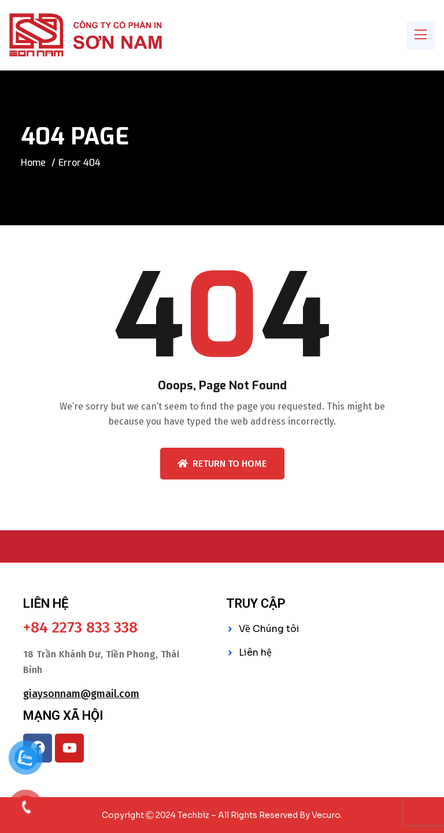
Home (33, 163)
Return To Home (222, 463)
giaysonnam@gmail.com (81, 693)
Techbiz (193, 815)
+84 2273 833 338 (80, 627)
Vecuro (326, 815)
